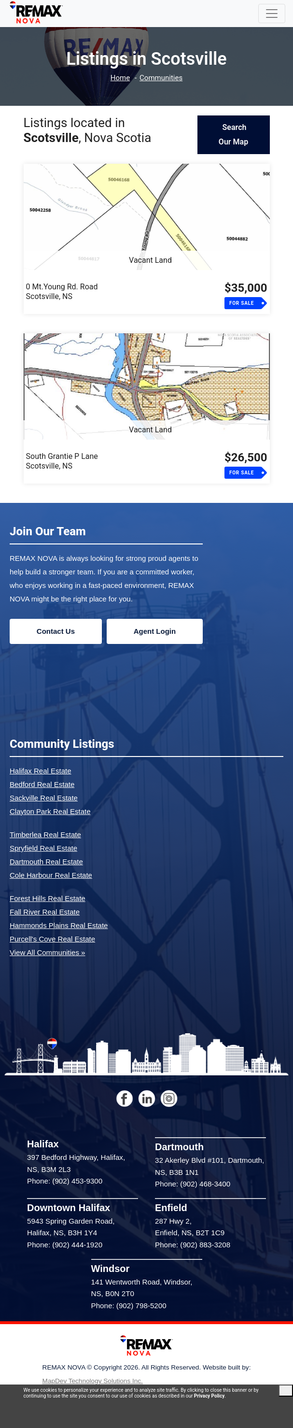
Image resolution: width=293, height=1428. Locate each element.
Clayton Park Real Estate (50, 811)
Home (120, 78)
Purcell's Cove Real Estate (52, 939)
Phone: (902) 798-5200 (129, 1305)
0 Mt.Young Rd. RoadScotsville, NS (62, 291)
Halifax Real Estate (40, 771)
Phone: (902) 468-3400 (192, 1184)
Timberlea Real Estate (45, 834)
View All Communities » (47, 952)
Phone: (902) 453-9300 (64, 1181)
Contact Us (56, 631)
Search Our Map (233, 134)
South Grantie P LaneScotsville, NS (62, 461)
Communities (161, 78)
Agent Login (155, 631)
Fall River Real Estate (45, 912)
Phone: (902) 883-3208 (192, 1245)
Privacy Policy (209, 1396)
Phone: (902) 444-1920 (64, 1245)
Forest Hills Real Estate (47, 898)
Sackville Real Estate (44, 798)
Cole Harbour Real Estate (51, 875)
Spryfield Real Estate (43, 848)
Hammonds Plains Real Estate (59, 925)
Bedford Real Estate (42, 784)
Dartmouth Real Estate (46, 861)
